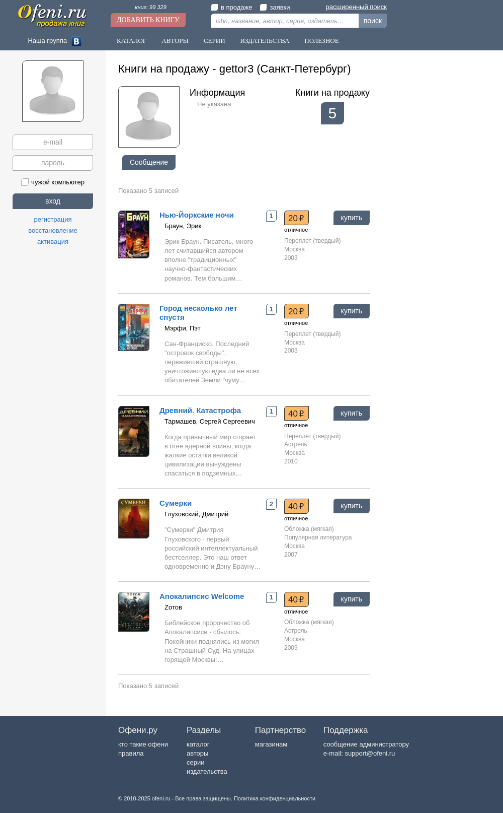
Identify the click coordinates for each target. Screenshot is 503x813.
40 (296, 414)
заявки (275, 7)
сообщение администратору (366, 744)
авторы (197, 753)
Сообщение (149, 162)
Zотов (173, 607)
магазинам (271, 744)
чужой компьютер (53, 182)
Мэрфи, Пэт (182, 328)
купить (351, 218)
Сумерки (175, 503)
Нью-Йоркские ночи (196, 215)
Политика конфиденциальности (274, 798)
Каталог (131, 40)
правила (130, 753)
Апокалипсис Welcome (201, 596)
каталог (198, 744)
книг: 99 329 (150, 7)
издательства (207, 771)
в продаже (231, 7)
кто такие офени (143, 744)
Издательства (265, 40)
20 (296, 218)
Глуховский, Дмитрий (196, 514)
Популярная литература (318, 537)
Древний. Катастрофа (200, 410)
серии (195, 762)
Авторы (175, 40)
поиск (373, 21)
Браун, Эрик (182, 226)
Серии (214, 40)
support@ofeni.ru (370, 753)
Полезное (321, 40)
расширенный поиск (356, 7)
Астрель (295, 444)
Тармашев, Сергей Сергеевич (209, 421)
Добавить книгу (148, 20)
